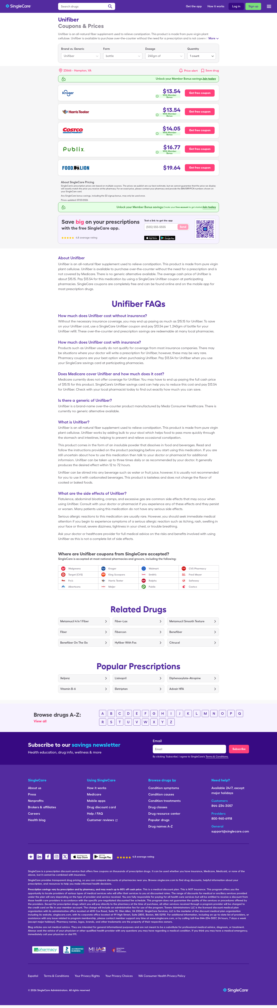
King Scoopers (116, 574)
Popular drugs (158, 820)
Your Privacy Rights (87, 976)
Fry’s (70, 580)
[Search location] (77, 71)
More (212, 38)
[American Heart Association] (120, 950)
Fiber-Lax (121, 621)
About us (34, 788)
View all (40, 721)
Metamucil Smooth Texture (186, 621)
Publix (152, 586)
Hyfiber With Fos (125, 642)
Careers (34, 813)
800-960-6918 (221, 818)
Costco (193, 586)
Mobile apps (96, 801)
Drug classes (157, 807)
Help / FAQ (95, 813)
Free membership (204, 78)
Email (157, 741)
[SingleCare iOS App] (80, 857)
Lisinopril (121, 678)
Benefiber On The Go (74, 642)
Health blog (36, 820)
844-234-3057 (222, 806)
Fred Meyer (195, 574)
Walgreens (74, 568)
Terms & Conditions (56, 976)
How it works (215, 6)
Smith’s (153, 574)
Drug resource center (164, 813)
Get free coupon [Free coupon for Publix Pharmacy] (200, 149)
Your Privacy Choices (119, 976)
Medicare (94, 794)
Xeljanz (65, 678)
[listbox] (80, 53)
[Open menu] (269, 6)
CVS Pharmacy (197, 568)
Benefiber (175, 632)
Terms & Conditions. (217, 756)
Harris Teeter (115, 580)
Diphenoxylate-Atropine (185, 678)
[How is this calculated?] (168, 96)
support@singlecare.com (230, 831)
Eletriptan (121, 689)
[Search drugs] (86, 6)
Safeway (194, 580)
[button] (75, 70)
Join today (209, 207)
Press (32, 794)
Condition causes (161, 794)
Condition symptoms (163, 788)
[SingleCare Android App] (102, 857)
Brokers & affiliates (42, 807)
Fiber (63, 632)
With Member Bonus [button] (169, 96)
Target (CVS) (75, 574)
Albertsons (74, 586)
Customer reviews (102, 820)
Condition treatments (164, 801)
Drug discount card (101, 807)
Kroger (112, 568)
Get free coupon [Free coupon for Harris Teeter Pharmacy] (200, 111)
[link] (210, 70)
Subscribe (239, 749)
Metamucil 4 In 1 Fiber (74, 621)
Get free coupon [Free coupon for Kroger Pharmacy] (200, 93)
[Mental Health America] (97, 950)
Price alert (191, 70)
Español (33, 976)
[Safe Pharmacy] (45, 949)
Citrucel (174, 642)
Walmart (154, 568)
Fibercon (120, 632)
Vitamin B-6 (68, 689)
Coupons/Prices (28, 21)
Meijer (111, 586)
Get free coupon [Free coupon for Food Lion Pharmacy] (200, 167)
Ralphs (153, 580)
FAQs (21, 30)
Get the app (194, 6)
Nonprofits (35, 801)
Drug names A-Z (160, 826)
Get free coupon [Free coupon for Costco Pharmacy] (200, 130)
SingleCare (43, 990)
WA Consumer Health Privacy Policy (161, 976)
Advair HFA (176, 689)
